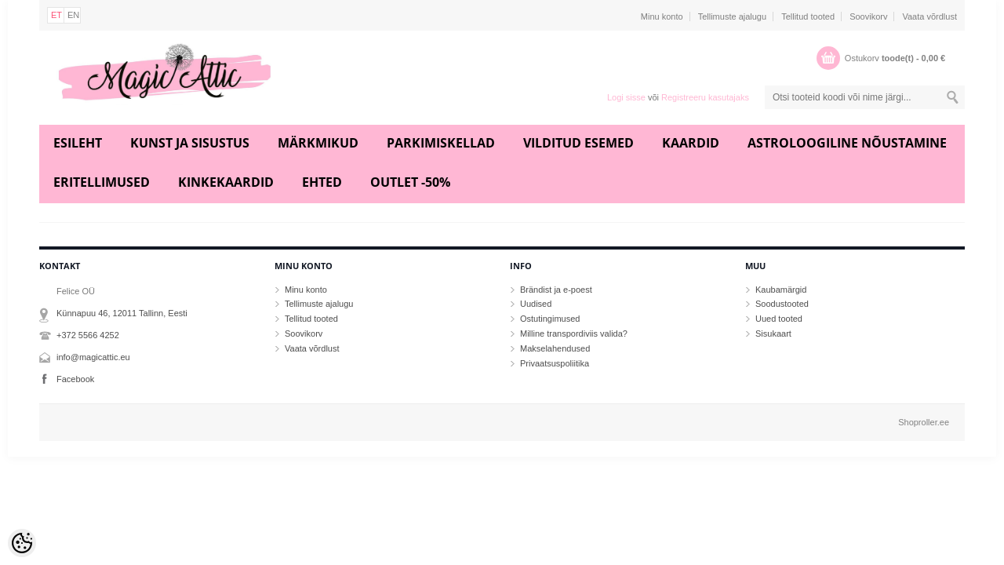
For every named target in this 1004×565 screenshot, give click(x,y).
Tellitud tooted (808, 16)
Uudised (535, 303)
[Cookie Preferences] (22, 543)
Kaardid (690, 142)
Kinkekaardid (226, 182)
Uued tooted (778, 318)
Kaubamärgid (780, 289)
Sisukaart (773, 333)
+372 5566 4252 (87, 335)
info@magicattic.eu (93, 357)
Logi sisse (626, 97)
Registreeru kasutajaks (705, 97)
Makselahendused (555, 348)
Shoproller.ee (923, 422)
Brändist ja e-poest (556, 289)
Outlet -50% (410, 182)
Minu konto (662, 16)
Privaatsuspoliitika (554, 363)
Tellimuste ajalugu (732, 16)
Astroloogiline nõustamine (847, 142)
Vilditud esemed (578, 142)
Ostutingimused (550, 318)
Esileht (77, 142)
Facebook (75, 379)
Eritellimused (101, 182)
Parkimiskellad (441, 142)
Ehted (322, 182)
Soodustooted (782, 303)
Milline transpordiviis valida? (574, 333)
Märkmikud (318, 142)
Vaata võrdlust (929, 16)
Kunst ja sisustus (189, 142)
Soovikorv (868, 16)
